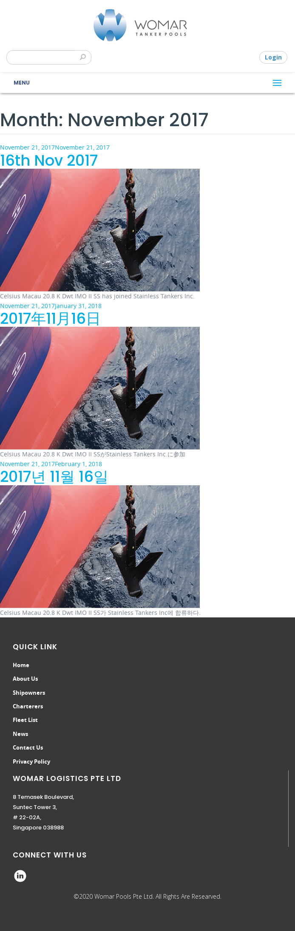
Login (273, 57)
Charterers (28, 706)
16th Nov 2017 (49, 160)
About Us (25, 678)
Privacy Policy (31, 761)
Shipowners (29, 692)
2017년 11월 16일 (54, 476)
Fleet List (25, 720)
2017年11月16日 (50, 318)
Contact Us (28, 747)
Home (21, 665)
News (20, 734)
